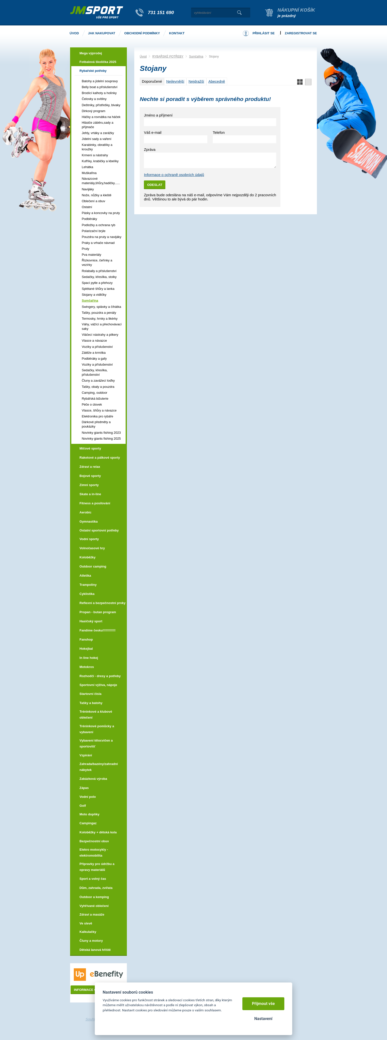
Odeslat (154, 185)
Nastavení (263, 1018)
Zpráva (149, 149)
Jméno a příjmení (158, 115)
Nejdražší (196, 81)
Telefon (219, 132)
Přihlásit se (263, 33)
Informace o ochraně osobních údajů (174, 175)
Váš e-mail (152, 132)
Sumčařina (196, 56)
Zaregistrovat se (301, 33)
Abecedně (216, 81)
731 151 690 (161, 12)
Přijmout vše (263, 1003)
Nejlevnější (175, 81)
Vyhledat (239, 13)
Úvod (143, 56)
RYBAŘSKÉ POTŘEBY (167, 56)
